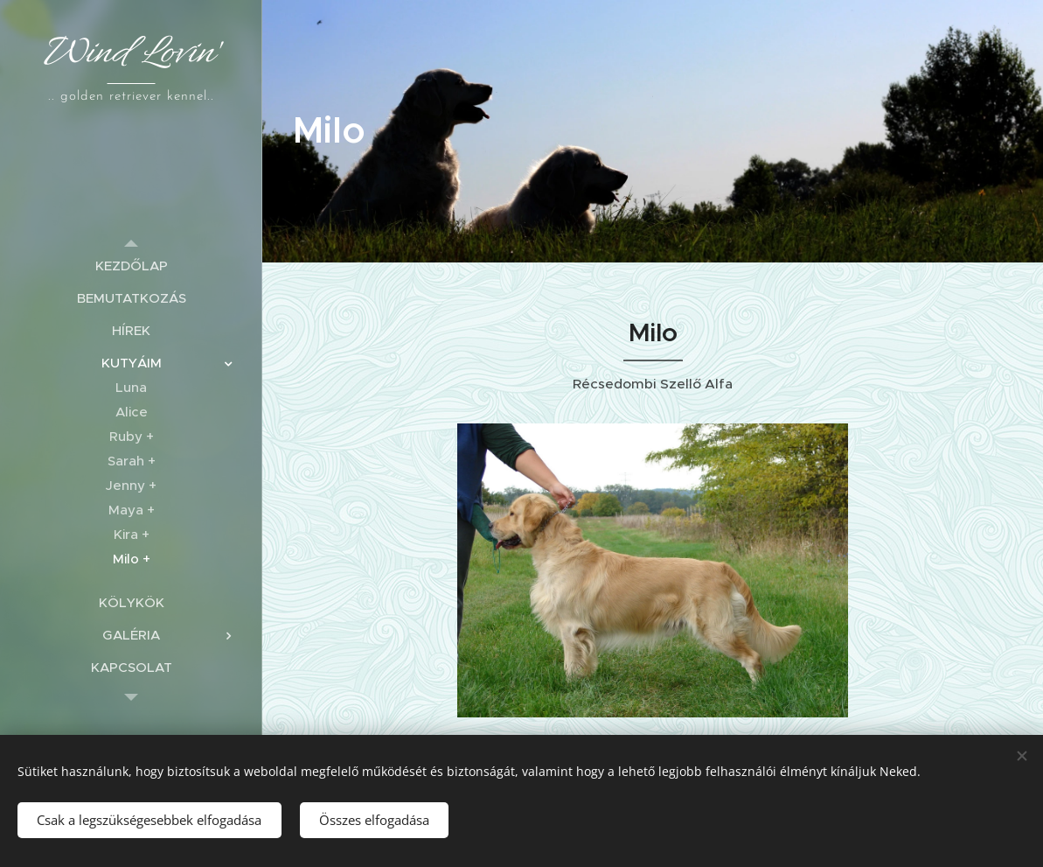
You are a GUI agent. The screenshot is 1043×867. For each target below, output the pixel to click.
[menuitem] (131, 265)
